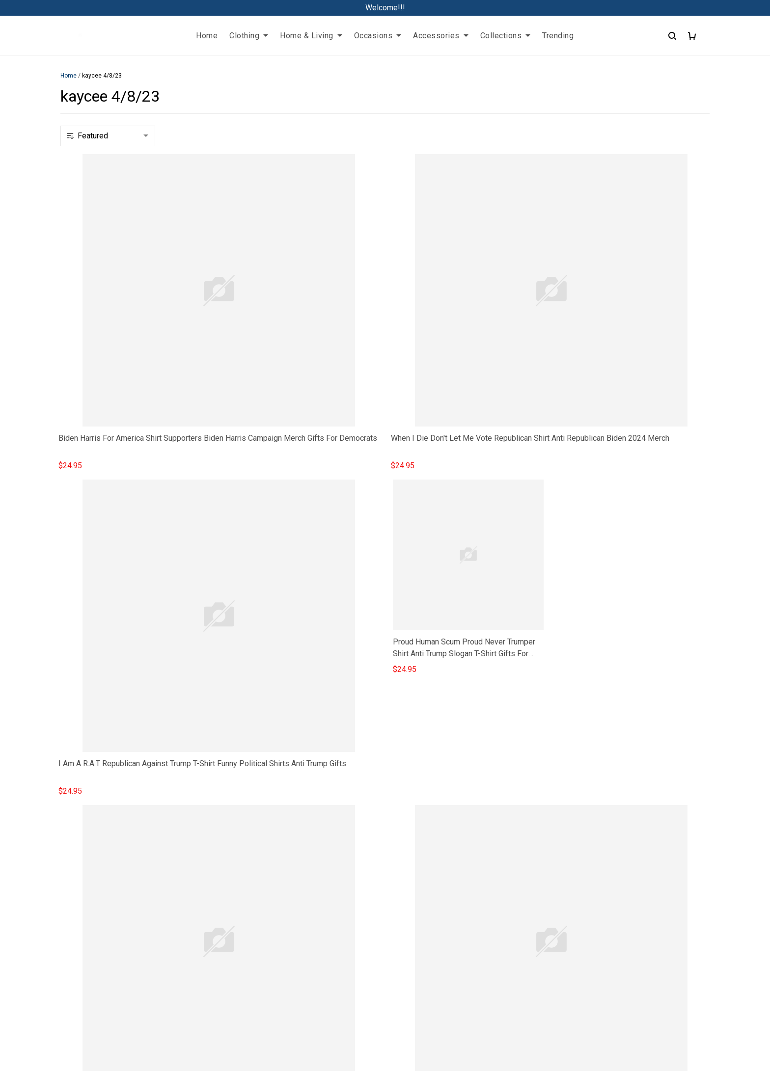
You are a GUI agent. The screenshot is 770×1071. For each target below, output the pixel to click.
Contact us (283, 900)
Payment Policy (548, 933)
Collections (505, 35)
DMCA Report (385, 1026)
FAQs (274, 866)
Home (207, 35)
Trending (558, 35)
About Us (280, 883)
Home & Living (311, 35)
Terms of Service (550, 883)
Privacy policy (545, 866)
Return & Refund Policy (560, 900)
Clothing (248, 35)
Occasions (378, 35)
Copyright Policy (549, 950)
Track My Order (291, 916)
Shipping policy (547, 916)
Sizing (275, 933)
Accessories (440, 35)
